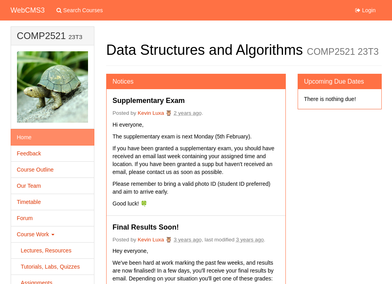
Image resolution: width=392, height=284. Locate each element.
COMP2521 (41, 35)
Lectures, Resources (46, 250)
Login (365, 10)
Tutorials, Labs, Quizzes (50, 266)
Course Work (35, 234)
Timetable (29, 202)
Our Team (29, 186)
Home (24, 137)
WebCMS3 (28, 10)
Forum (25, 218)
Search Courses (79, 10)
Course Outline (35, 169)
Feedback (29, 153)
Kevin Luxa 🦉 (155, 113)
